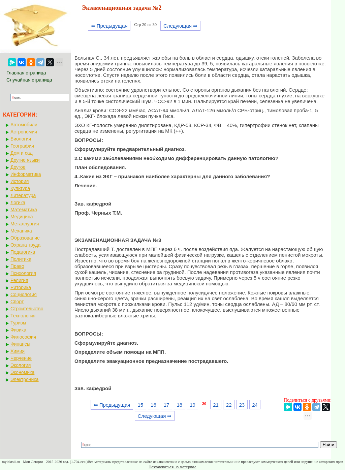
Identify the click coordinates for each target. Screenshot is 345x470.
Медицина (21, 216)
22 (229, 405)
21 (216, 405)
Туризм (18, 322)
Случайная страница (29, 80)
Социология (23, 294)
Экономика (22, 372)
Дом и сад (21, 153)
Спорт (17, 301)
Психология (23, 273)
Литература (23, 195)
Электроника (24, 379)
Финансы (20, 344)
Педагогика (22, 252)
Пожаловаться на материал (172, 467)
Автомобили (23, 124)
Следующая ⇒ (180, 26)
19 (192, 405)
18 (179, 405)
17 (166, 405)
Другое (17, 167)
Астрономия (23, 131)
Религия (19, 280)
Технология (22, 315)
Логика (17, 202)
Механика (21, 230)
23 (242, 405)
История (19, 181)
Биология (20, 139)
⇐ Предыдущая (109, 26)
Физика (18, 330)
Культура (20, 188)
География (22, 146)
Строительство (26, 308)
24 (255, 405)
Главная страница (26, 72)
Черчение (21, 358)
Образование (25, 238)
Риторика (20, 287)
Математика (23, 209)
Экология (20, 365)
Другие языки (25, 160)
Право (17, 266)
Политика (20, 259)
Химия (17, 351)
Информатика (25, 174)
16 (153, 405)
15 (140, 405)
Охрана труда (25, 245)
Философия (23, 337)
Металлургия (24, 223)
